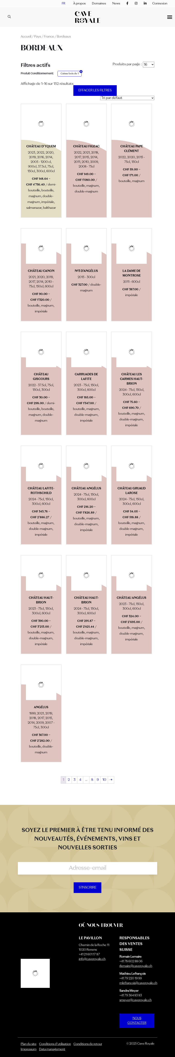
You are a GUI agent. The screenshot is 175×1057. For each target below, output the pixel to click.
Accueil (26, 36)
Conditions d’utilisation (55, 1044)
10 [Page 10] (104, 780)
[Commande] (127, 98)
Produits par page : (127, 64)
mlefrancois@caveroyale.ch (138, 983)
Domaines (99, 3)
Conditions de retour (88, 1044)
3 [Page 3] (74, 780)
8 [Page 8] (92, 780)
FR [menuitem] (63, 3)
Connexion (159, 3)
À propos (79, 3)
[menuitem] (63, 3)
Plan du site (28, 1044)
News (116, 3)
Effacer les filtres (95, 90)
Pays (37, 36)
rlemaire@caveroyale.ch (135, 966)
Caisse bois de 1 (70, 73)
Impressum (28, 1049)
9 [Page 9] (98, 780)
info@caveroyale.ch (92, 959)
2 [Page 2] (69, 780)
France (49, 36)
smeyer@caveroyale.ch (135, 1000)
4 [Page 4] (80, 780)
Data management (52, 1049)
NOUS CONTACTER (137, 1021)
